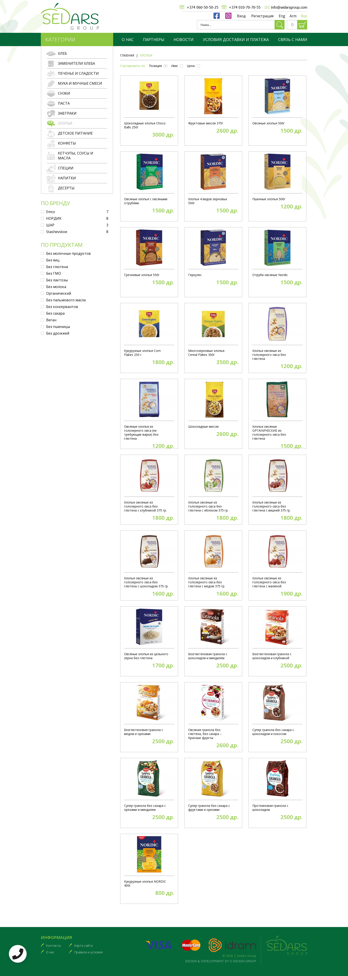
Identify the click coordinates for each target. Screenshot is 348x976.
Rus (304, 16)
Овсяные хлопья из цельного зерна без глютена (146, 656)
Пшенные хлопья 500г (268, 199)
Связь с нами (292, 39)
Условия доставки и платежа (236, 39)
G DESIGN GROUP (243, 961)
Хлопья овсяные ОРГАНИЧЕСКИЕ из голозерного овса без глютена (269, 433)
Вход (241, 16)
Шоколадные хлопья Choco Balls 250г (145, 125)
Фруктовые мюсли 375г (205, 123)
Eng (282, 16)
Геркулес (195, 275)
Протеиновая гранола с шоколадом (270, 808)
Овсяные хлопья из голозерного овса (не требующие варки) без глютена (141, 433)
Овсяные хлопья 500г (268, 123)
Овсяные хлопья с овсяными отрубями (145, 201)
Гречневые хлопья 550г (142, 275)
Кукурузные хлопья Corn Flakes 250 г (142, 353)
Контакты (53, 945)
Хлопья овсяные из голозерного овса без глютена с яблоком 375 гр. (208, 506)
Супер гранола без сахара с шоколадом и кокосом (273, 732)
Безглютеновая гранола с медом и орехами (143, 732)
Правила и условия (88, 952)
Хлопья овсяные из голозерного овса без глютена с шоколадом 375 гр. (146, 582)
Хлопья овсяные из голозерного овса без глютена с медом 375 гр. (206, 582)
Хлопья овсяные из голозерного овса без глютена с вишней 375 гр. (271, 506)
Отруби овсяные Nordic (270, 275)
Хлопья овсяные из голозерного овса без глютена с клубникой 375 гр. (145, 506)
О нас (128, 39)
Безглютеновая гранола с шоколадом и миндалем (207, 656)
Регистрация (262, 16)
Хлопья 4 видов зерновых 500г (207, 201)
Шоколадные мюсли (203, 427)
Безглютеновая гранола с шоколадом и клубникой (271, 656)
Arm (293, 16)
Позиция (155, 66)
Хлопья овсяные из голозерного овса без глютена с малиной (269, 582)
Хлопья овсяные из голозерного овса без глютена (269, 355)
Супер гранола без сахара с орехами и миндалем (145, 808)
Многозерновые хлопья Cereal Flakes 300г (206, 353)
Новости (184, 39)
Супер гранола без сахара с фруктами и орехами (209, 808)
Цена (191, 66)
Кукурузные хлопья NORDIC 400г (145, 884)
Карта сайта (83, 945)
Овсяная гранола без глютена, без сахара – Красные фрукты (205, 734)
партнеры (153, 39)
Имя (174, 66)
